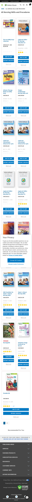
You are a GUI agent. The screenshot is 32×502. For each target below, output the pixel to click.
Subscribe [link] (9, 356)
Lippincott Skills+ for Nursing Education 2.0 (22, 41)
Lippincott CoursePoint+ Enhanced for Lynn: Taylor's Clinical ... (8, 142)
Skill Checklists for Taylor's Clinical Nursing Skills (8, 294)
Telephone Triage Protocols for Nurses (22, 344)
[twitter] (16, 496)
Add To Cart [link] (8, 57)
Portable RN (6, 393)
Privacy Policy (6, 480)
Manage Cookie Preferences (10, 487)
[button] (27, 497)
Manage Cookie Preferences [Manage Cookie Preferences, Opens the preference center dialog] (16, 264)
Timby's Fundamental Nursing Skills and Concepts (23, 91)
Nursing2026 (6, 343)
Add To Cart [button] (23, 57)
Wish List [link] (8, 364)
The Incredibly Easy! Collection (8, 40)
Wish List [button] (23, 65)
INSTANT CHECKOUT (8, 60)
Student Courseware (14, 1)
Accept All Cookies (16, 260)
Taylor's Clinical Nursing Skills (22, 293)
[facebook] (7, 496)
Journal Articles (5, 1)
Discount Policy (17, 483)
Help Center (24, 483)
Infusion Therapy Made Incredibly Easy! (7, 91)
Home (2, 8)
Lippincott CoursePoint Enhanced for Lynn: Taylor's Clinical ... (23, 142)
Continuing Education (25, 1)
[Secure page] (23, 487)
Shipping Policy (9, 483)
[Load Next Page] (8, 423)
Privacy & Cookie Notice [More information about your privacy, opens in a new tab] (15, 255)
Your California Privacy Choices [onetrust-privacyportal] (20, 480)
